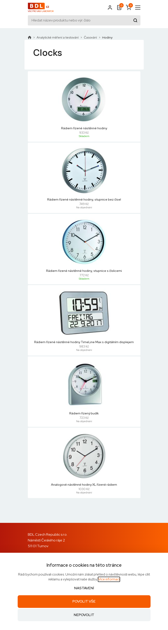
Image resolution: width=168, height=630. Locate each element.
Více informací (109, 579)
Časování (90, 37)
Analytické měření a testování (58, 37)
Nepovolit (84, 615)
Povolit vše (84, 601)
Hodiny (107, 37)
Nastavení (84, 588)
